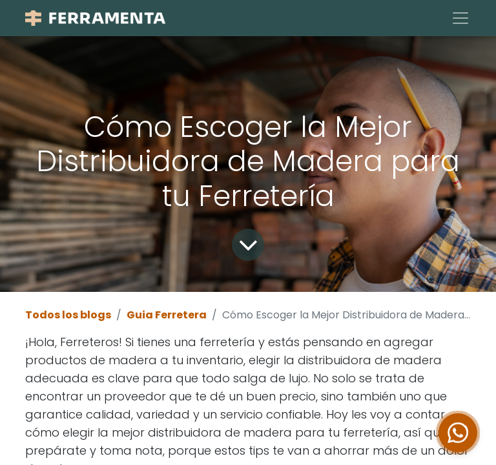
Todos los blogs (68, 314)
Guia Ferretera (167, 314)
